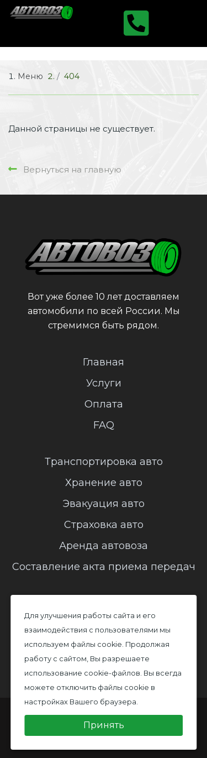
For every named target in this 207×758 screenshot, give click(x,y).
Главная (103, 362)
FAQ (103, 425)
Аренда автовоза (103, 546)
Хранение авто (103, 483)
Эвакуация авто (103, 504)
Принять (103, 725)
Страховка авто (104, 525)
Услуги (103, 383)
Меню (30, 76)
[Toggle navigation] (178, 23)
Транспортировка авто (104, 462)
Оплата (103, 404)
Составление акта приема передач (103, 567)
